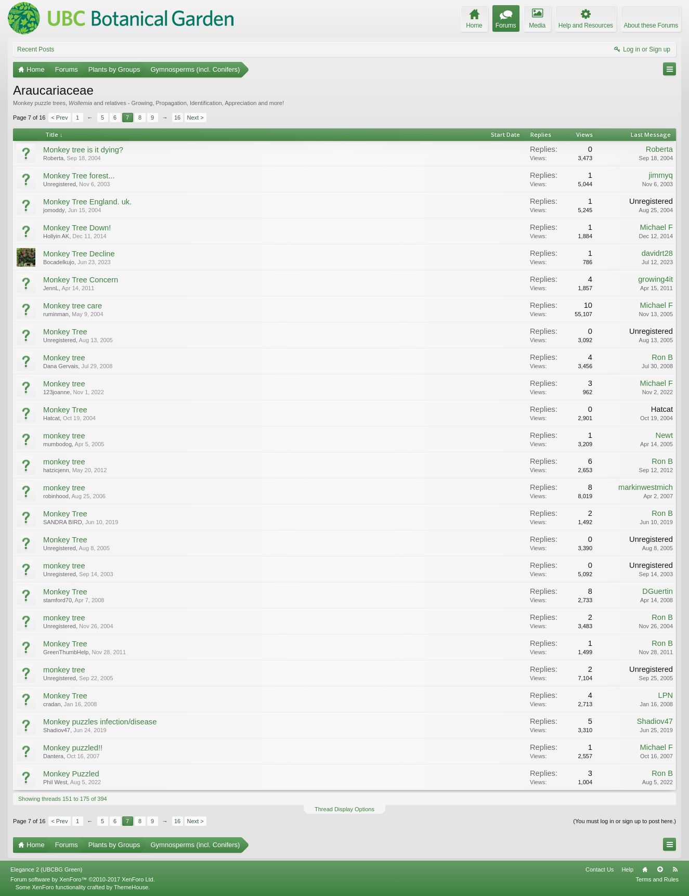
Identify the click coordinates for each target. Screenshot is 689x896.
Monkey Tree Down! (77, 228)
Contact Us (600, 869)
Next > (195, 117)
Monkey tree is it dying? (83, 150)
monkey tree (64, 436)
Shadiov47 (56, 730)
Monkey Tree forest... (79, 176)
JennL (51, 288)
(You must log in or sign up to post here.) (624, 821)
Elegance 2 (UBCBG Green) (46, 869)
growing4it (655, 279)
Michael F (656, 227)
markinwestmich (645, 487)
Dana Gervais (60, 366)
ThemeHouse (131, 887)
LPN (665, 695)
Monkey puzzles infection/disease (100, 722)
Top (660, 869)
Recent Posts (35, 49)
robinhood (56, 496)
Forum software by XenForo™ (82, 879)
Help (627, 869)
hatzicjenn (56, 470)
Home (644, 869)
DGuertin (657, 591)
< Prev (59, 117)
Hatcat (51, 418)
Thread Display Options (344, 809)
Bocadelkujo (58, 262)
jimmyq (661, 175)
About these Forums (651, 25)
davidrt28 (657, 253)
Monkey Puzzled (71, 774)
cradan (52, 704)
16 (177, 117)
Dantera (53, 756)
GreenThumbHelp (65, 652)
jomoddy (54, 210)
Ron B (662, 357)
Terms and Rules (657, 879)
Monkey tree (64, 358)
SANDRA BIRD (62, 522)
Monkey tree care (72, 306)
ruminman (56, 314)
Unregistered (59, 184)
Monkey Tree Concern (80, 280)
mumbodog (57, 444)
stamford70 (57, 600)
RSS (675, 869)
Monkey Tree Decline (79, 254)
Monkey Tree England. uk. (87, 202)
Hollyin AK (56, 236)
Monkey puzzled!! (72, 748)
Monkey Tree (65, 332)
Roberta (53, 158)
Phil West (55, 782)
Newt (664, 435)
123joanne (56, 392)
